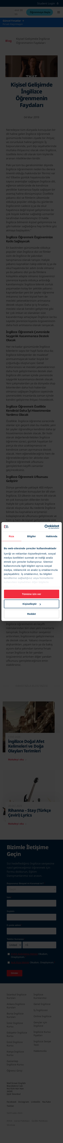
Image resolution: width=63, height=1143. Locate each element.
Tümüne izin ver (31, 594)
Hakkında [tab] (51, 536)
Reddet (31, 613)
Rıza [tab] (11, 536)
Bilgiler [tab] (31, 536)
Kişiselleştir (32, 603)
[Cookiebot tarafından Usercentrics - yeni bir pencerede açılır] (45, 527)
